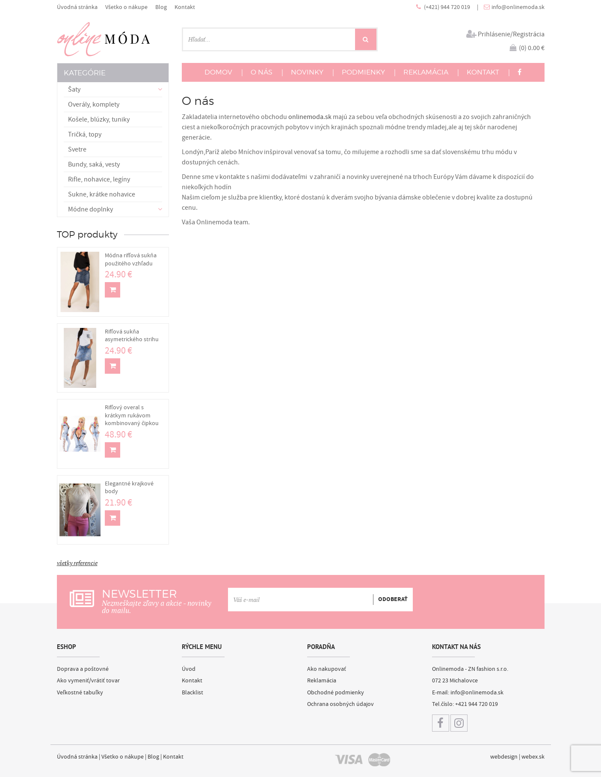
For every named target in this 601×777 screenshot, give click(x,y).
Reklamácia (321, 681)
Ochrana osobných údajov (340, 704)
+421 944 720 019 (476, 704)
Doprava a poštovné (83, 669)
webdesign (504, 757)
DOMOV (218, 72)
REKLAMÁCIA (425, 72)
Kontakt (185, 7)
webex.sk (533, 757)
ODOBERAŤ (393, 599)
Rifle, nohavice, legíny (99, 179)
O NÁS (261, 72)
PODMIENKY (363, 72)
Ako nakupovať (326, 669)
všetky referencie (77, 563)
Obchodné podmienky (335, 693)
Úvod (188, 669)
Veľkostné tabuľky (80, 693)
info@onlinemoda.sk (518, 7)
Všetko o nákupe (126, 7)
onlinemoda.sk (310, 117)
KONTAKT (483, 72)
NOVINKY (307, 72)
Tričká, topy (84, 134)
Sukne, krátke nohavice (101, 194)
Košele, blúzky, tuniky (99, 119)
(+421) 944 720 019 (447, 7)
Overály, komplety (93, 104)
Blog (161, 7)
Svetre (77, 149)
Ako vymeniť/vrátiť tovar (88, 681)
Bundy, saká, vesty (94, 164)
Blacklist (192, 693)
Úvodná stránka (77, 7)
